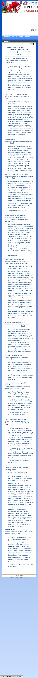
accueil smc (33, 30)
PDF (19, 54)
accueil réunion (34, 29)
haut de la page (19, 575)
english (32, 27)
